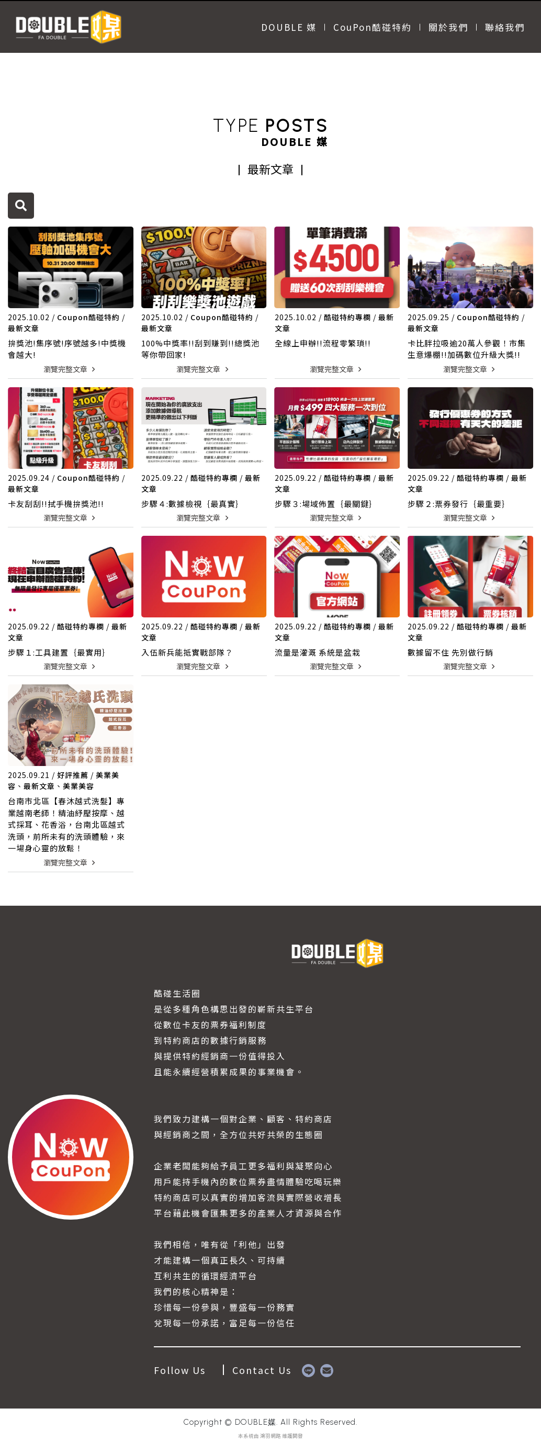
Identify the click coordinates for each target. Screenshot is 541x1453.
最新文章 (23, 328)
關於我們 (448, 26)
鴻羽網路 (270, 1435)
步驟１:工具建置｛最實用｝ (59, 652)
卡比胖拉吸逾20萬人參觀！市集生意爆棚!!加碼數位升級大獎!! (467, 349)
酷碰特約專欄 (347, 317)
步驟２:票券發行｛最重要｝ (459, 503)
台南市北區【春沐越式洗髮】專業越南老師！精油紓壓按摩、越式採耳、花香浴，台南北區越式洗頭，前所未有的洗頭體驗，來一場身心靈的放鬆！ (66, 824)
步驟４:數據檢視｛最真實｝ (192, 503)
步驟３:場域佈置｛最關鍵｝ (326, 503)
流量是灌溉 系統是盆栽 (317, 652)
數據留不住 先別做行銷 (450, 652)
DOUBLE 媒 (289, 26)
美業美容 (78, 786)
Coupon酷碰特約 (88, 317)
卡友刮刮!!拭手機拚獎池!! (56, 503)
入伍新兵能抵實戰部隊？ (187, 652)
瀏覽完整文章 (70, 369)
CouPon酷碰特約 (372, 26)
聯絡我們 (505, 26)
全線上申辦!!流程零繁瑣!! (323, 342)
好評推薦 (72, 775)
